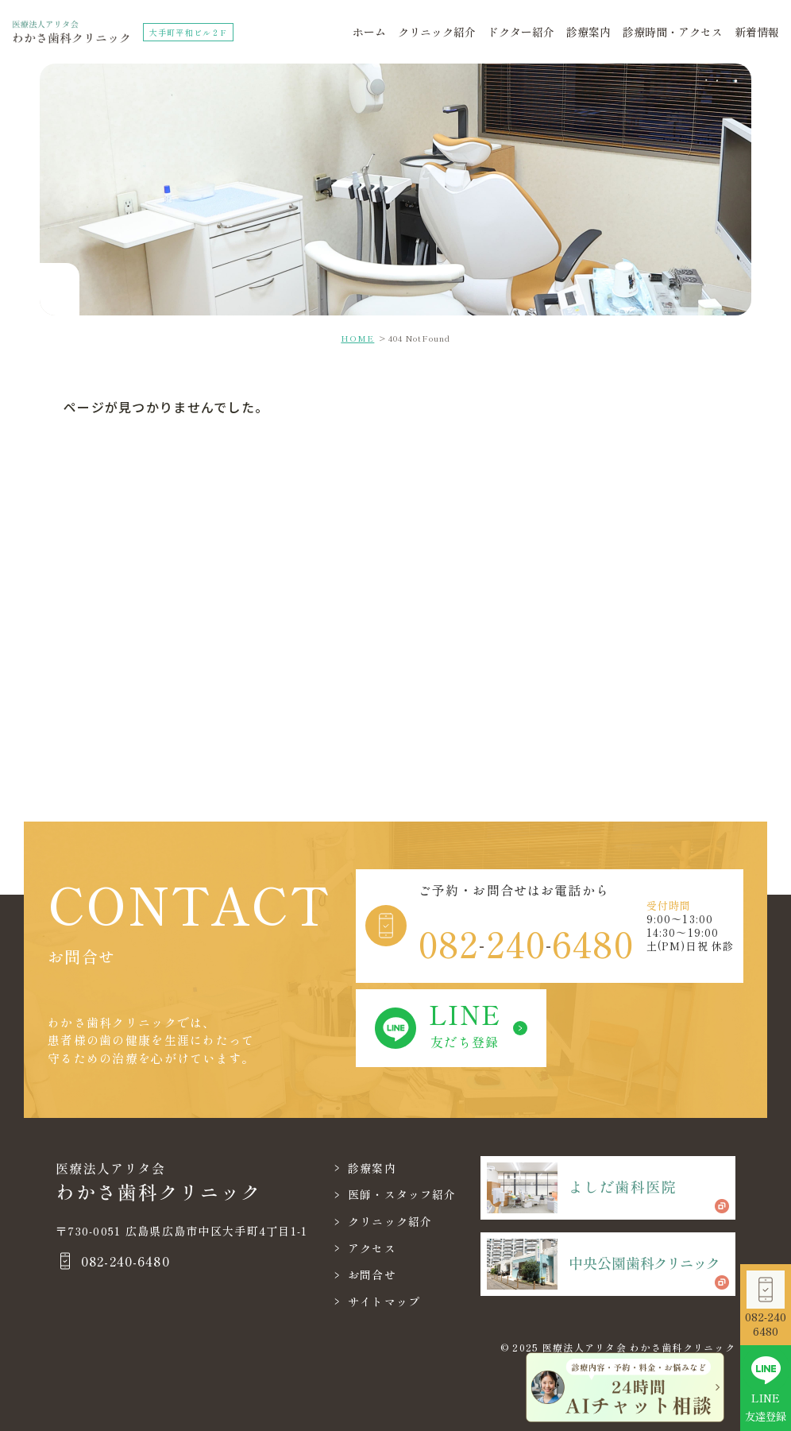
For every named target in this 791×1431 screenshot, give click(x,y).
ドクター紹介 (521, 32)
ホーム (369, 32)
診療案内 (588, 32)
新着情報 (757, 32)
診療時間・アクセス (673, 32)
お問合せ (372, 1274)
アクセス (372, 1248)
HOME (357, 338)
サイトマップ (384, 1301)
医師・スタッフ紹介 (402, 1194)
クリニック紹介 (437, 32)
